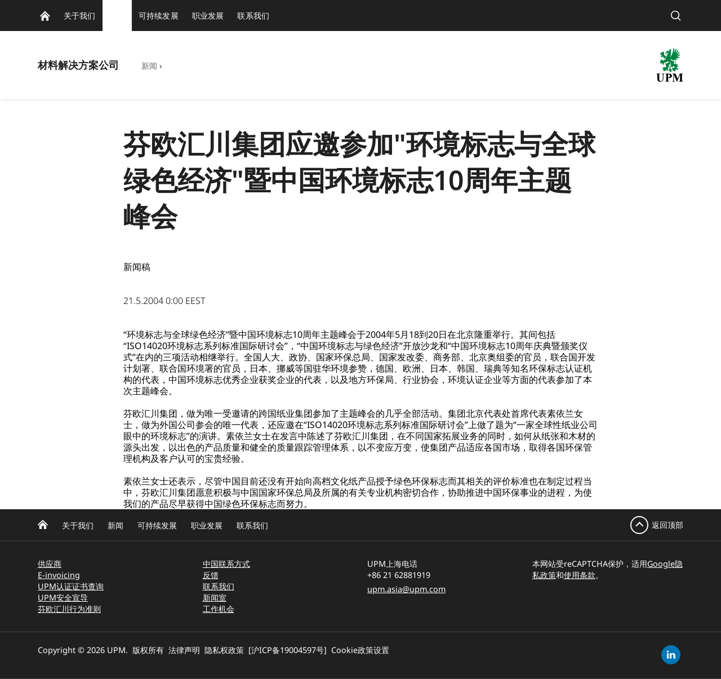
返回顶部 (667, 524)
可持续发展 (157, 525)
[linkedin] (670, 654)
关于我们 (78, 525)
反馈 (211, 575)
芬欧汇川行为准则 (69, 608)
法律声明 (184, 650)
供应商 (49, 563)
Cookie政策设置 (360, 650)
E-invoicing (59, 575)
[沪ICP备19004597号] (287, 650)
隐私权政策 (224, 650)
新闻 (149, 65)
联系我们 (252, 525)
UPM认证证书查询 (71, 586)
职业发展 (206, 525)
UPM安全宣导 (63, 597)
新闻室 (214, 597)
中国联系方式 (226, 563)
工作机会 (218, 608)
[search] (676, 15)
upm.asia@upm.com (406, 589)
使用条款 (579, 575)
